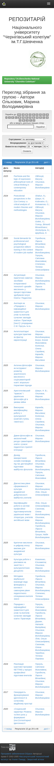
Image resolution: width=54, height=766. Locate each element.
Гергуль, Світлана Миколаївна (40, 258)
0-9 (19, 114)
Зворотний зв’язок (35, 759)
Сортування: (15, 139)
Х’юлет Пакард (18, 759)
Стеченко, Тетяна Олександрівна (42, 267)
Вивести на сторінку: (15, 146)
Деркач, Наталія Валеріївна (40, 624)
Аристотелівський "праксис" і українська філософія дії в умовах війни (22, 396)
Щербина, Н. (41, 233)
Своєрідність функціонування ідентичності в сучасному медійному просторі (23, 698)
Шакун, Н (39, 198)
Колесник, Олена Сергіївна (39, 349)
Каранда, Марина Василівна (40, 357)
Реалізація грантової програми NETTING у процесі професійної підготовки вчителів (23, 670)
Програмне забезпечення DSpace (16, 754)
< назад (8, 162)
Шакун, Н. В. (41, 391)
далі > (47, 162)
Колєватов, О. (42, 204)
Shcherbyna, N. (42, 230)
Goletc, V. (39, 221)
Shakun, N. (40, 196)
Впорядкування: (18, 143)
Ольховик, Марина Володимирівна (42, 185)
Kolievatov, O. (41, 201)
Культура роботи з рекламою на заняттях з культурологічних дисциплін (22, 565)
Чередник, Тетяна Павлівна (40, 656)
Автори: (38, 146)
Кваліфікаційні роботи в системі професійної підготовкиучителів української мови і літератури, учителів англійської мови (23, 511)
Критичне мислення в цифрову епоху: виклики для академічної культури (23, 548)
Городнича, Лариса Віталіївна (40, 241)
